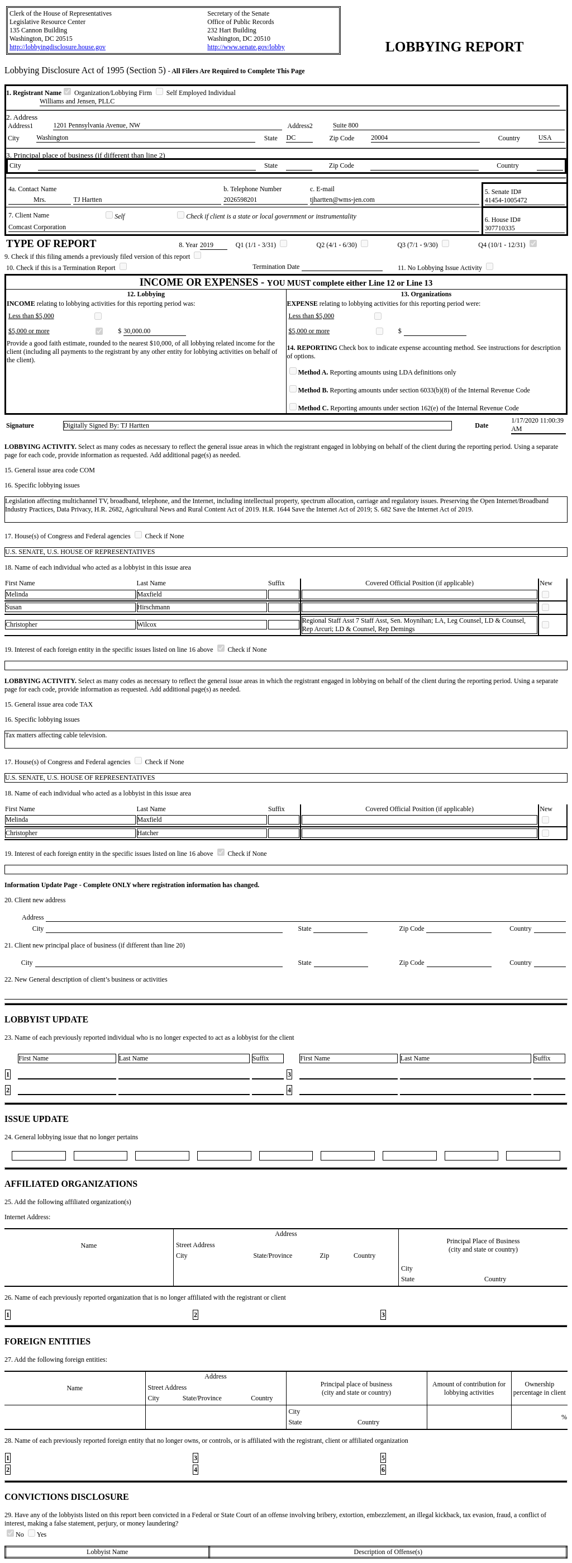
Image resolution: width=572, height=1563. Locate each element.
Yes (37, 1534)
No (16, 1534)
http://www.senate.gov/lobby (246, 47)
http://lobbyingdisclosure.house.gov (57, 47)
